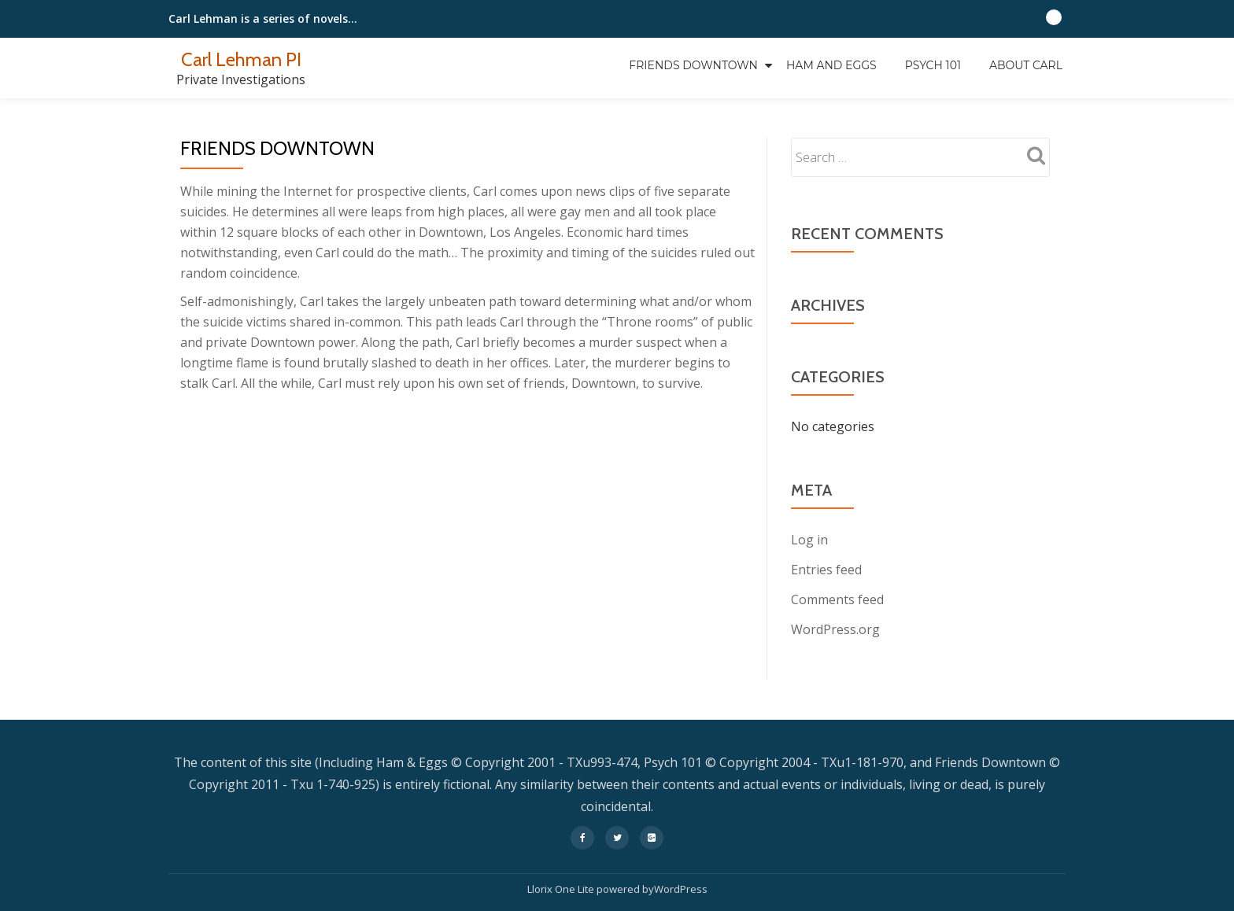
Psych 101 (933, 65)
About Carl (1025, 65)
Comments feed (837, 599)
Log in (809, 539)
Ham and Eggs (831, 65)
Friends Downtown (693, 65)
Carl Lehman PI (241, 59)
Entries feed (826, 569)
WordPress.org (835, 629)
